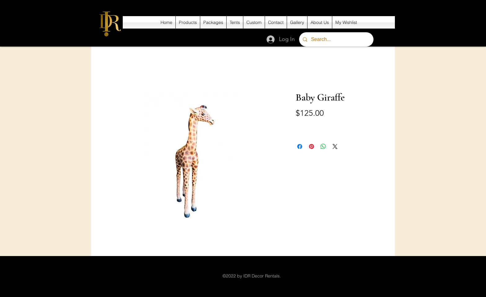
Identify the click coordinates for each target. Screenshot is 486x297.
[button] (188, 22)
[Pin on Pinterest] (311, 146)
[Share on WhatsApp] (323, 146)
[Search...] (335, 39)
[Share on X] (335, 146)
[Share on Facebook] (299, 146)
